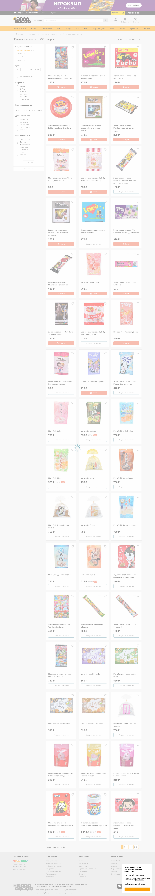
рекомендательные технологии (135, 884)
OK (137, 889)
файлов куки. (139, 880)
